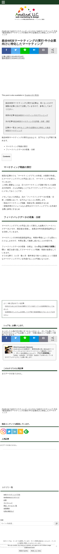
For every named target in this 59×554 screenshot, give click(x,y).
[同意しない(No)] (56, 546)
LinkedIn (22, 355)
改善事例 (7, 508)
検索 (1, 520)
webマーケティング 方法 (12, 494)
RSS (31, 355)
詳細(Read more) (29, 547)
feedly (36, 355)
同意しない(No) (36, 551)
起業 (5, 500)
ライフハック (8, 503)
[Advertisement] (29, 76)
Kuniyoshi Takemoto (25, 347)
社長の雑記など (9, 511)
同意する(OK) (23, 551)
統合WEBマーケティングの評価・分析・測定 (31, 121)
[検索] (56, 523)
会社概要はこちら (27, 353)
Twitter (15, 355)
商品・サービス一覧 (10, 506)
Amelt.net (5, 31)
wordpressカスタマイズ (11, 497)
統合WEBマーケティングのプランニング (31, 115)
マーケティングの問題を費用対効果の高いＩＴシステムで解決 (29, 19)
